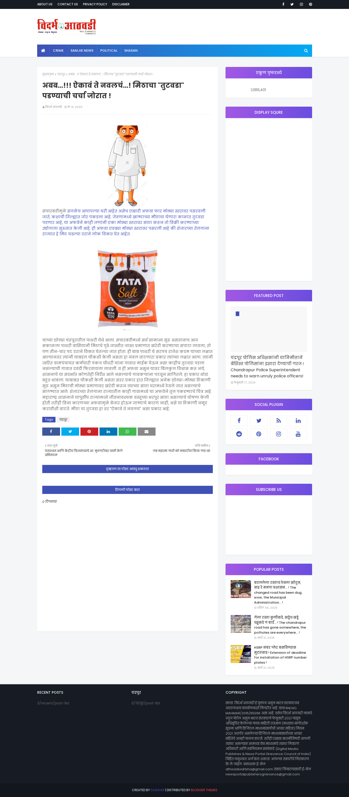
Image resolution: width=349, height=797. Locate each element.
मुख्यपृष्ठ (48, 74)
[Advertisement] (269, 199)
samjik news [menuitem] (82, 50)
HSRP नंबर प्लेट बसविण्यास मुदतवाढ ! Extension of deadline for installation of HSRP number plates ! (280, 655)
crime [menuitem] (58, 50)
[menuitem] (43, 51)
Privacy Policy (95, 4)
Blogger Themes (204, 790)
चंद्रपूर (61, 74)
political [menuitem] (108, 50)
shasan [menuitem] (131, 50)
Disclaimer (121, 4)
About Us (44, 4)
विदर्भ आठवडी (53, 107)
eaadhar (157, 790)
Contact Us (68, 4)
